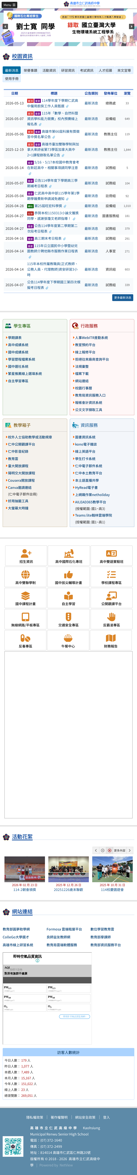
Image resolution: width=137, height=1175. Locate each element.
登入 (106, 1117)
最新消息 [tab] (12, 70)
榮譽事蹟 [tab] (30, 70)
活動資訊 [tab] (49, 70)
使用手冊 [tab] (12, 78)
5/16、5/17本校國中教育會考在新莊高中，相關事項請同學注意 (53, 167)
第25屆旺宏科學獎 (46, 205)
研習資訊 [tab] (68, 70)
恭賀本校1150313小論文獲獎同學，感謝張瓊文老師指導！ (53, 215)
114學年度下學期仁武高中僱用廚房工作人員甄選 (52, 103)
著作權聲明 (59, 1117)
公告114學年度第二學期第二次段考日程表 (52, 228)
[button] (9, 5)
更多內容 (119, 850)
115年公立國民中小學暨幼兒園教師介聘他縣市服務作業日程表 (52, 251)
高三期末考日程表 (46, 238)
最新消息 (91, 103)
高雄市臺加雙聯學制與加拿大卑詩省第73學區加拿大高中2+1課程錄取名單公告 (53, 149)
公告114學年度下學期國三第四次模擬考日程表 (53, 284)
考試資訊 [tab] (86, 70)
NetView (66, 1164)
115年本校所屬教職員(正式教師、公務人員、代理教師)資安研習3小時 (52, 269)
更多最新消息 (122, 297)
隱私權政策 (34, 1117)
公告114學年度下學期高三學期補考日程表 (52, 183)
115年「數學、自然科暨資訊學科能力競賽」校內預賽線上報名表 (52, 118)
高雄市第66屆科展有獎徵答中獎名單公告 (53, 134)
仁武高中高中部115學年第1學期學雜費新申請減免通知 (53, 195)
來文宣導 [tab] (124, 70)
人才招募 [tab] (105, 70)
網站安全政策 (85, 1117)
